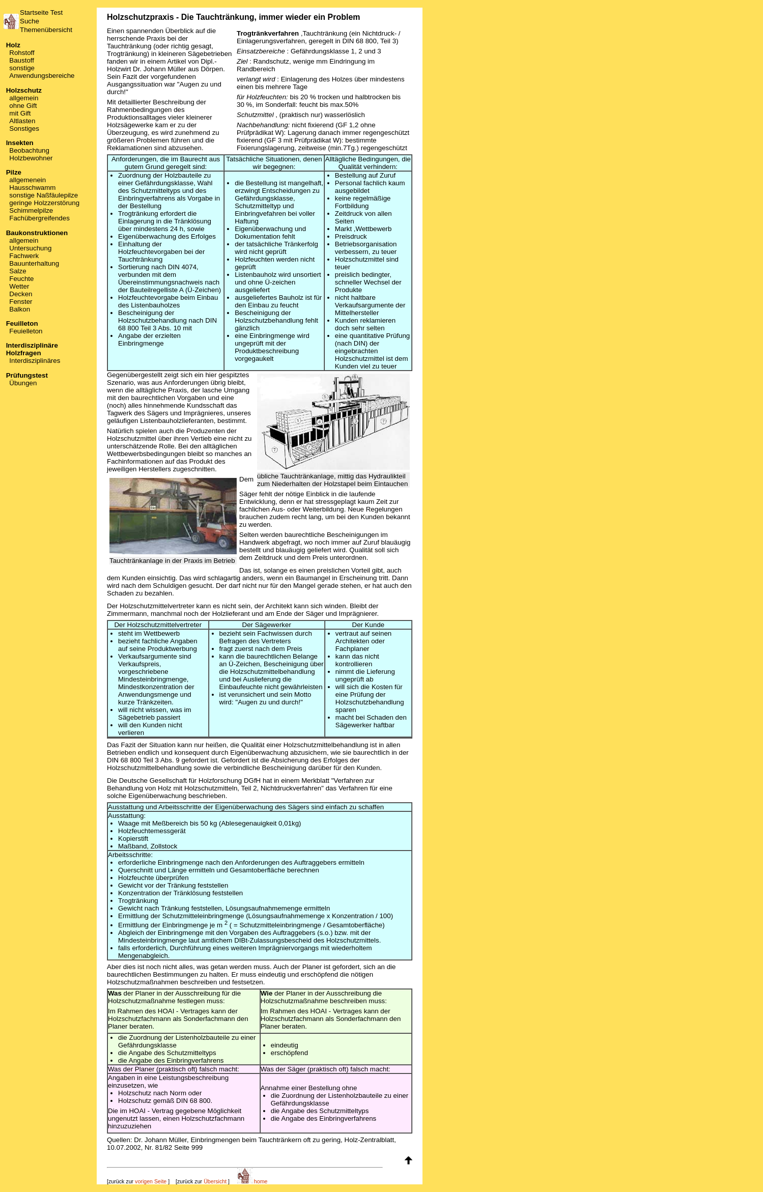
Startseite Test (41, 12)
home (252, 1181)
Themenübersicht (46, 30)
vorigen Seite (150, 1181)
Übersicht (215, 1181)
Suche (29, 21)
